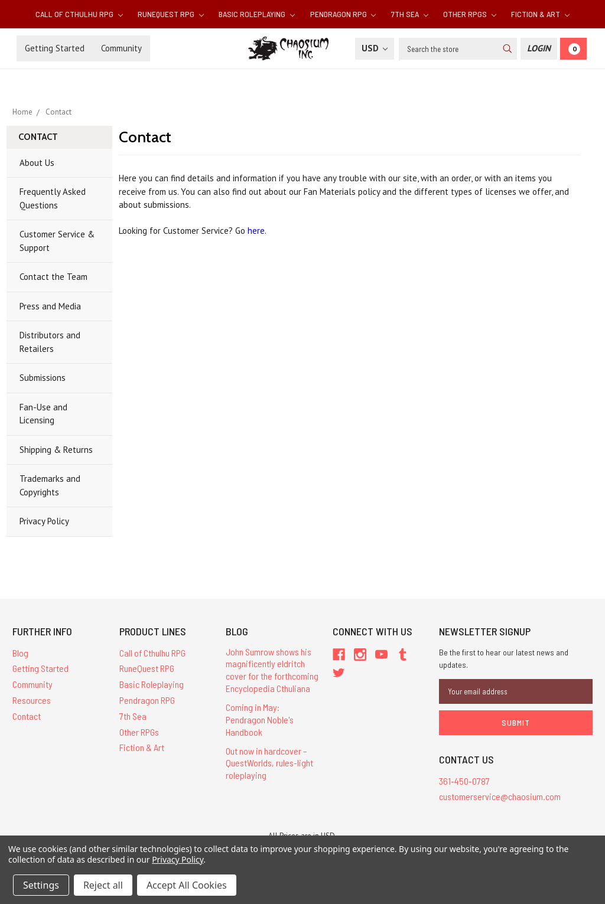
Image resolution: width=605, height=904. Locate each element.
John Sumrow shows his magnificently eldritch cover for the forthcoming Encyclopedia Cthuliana (272, 670)
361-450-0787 (464, 780)
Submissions (42, 377)
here (256, 230)
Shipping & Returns (56, 449)
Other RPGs (469, 14)
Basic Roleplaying (257, 14)
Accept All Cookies (187, 885)
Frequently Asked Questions (52, 198)
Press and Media (50, 306)
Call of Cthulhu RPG (79, 14)
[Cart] (573, 49)
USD (375, 48)
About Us (36, 162)
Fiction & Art (540, 14)
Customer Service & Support (57, 241)
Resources (31, 700)
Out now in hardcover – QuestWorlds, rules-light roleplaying (269, 763)
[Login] (539, 49)
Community (121, 48)
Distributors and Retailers (49, 341)
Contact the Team (53, 276)
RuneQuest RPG (171, 14)
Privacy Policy (44, 521)
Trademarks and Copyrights (49, 485)
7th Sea (409, 14)
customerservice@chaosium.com (500, 796)
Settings (41, 885)
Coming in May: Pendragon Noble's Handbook (260, 719)
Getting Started (54, 48)
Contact (26, 716)
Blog (20, 652)
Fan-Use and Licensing (43, 414)
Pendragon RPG (343, 14)
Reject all (103, 885)
